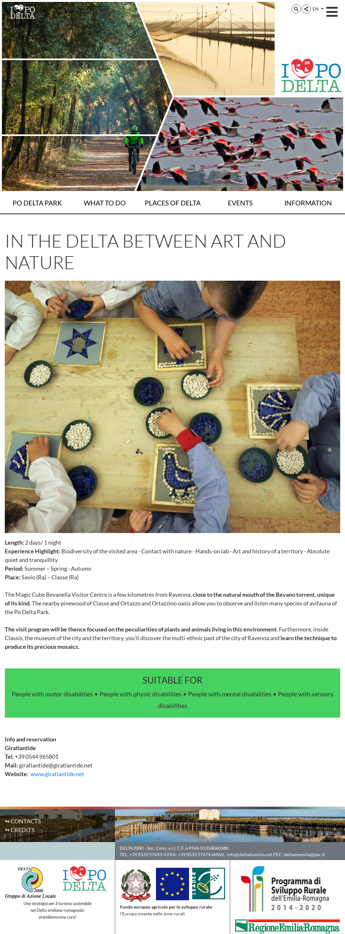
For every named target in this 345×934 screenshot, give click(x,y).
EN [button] (316, 9)
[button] (296, 9)
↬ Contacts (23, 821)
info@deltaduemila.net (249, 854)
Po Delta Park (37, 203)
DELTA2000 (131, 848)
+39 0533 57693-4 (147, 854)
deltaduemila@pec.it (304, 854)
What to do (105, 203)
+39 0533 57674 (194, 854)
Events (240, 203)
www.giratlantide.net (57, 773)
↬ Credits (20, 829)
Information (308, 203)
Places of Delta (173, 203)
